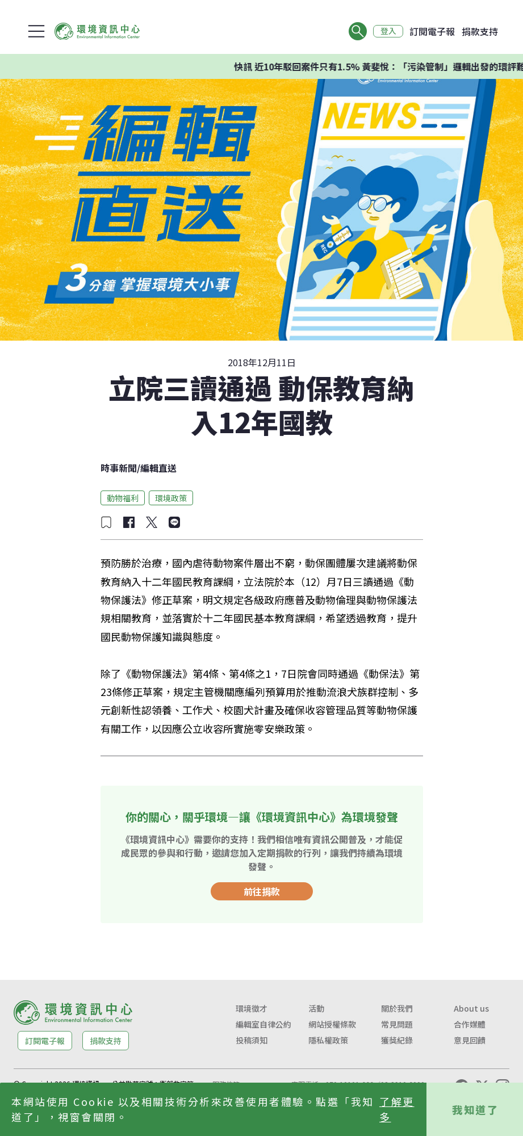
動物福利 (123, 498)
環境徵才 (251, 1008)
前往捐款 (262, 891)
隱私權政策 (328, 1040)
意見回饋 (470, 1040)
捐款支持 (480, 31)
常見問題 (397, 1024)
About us (471, 1008)
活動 (316, 1008)
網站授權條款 (332, 1024)
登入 (388, 31)
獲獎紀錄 (397, 1040)
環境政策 (171, 498)
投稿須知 (251, 1040)
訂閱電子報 (432, 31)
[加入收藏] (106, 522)
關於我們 (397, 1008)
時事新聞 (119, 468)
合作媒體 (470, 1024)
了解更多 (397, 1109)
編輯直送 (158, 468)
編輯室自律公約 (263, 1024)
